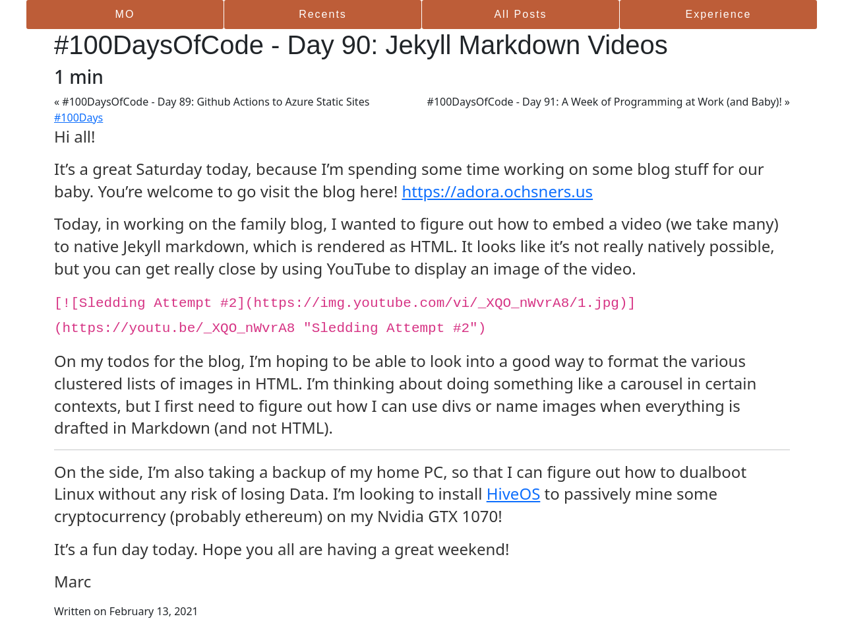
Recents (323, 14)
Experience (718, 14)
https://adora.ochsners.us (497, 191)
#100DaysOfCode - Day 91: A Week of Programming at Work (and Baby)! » (608, 101)
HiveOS (514, 493)
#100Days (78, 117)
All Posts (520, 14)
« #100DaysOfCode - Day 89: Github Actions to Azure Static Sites (211, 101)
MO (125, 14)
